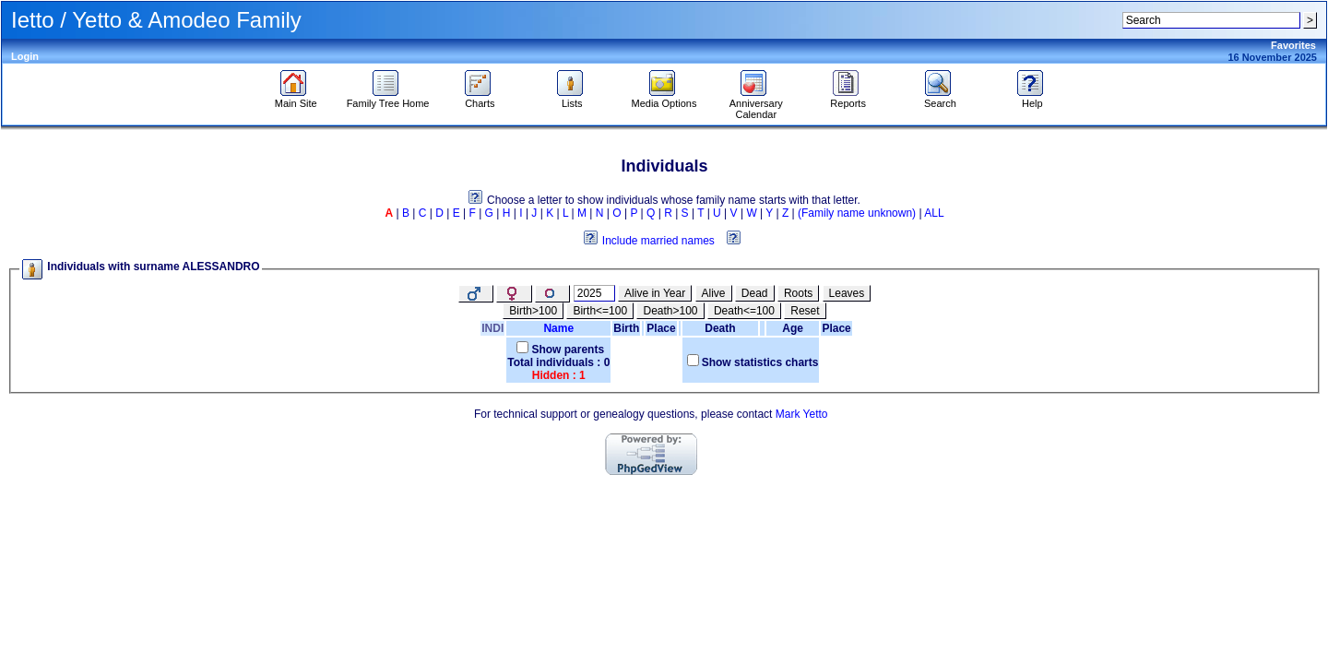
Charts (480, 99)
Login (25, 56)
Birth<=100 (600, 310)
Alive (714, 293)
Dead (754, 293)
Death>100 (670, 310)
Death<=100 (744, 310)
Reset (804, 310)
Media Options (664, 99)
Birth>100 (533, 310)
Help (1032, 99)
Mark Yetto (802, 414)
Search (940, 99)
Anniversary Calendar (756, 104)
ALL (933, 213)
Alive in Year (654, 293)
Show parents (567, 349)
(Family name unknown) (857, 213)
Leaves (847, 293)
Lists (572, 99)
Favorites (1293, 45)
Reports (848, 99)
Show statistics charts (760, 362)
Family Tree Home (388, 99)
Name (558, 328)
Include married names (658, 240)
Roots (798, 293)
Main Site (296, 99)
